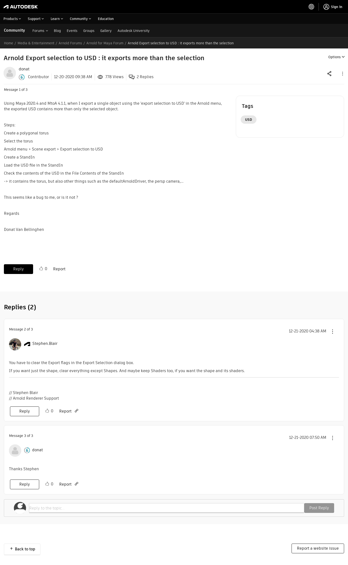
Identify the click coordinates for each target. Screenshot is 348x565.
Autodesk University (134, 30)
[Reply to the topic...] (166, 508)
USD (248, 119)
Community (14, 30)
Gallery (106, 30)
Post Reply (319, 508)
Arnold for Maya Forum (104, 43)
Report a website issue (318, 548)
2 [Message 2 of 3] (25, 329)
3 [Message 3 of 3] (25, 435)
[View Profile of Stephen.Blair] (44, 344)
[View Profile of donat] (24, 69)
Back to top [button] (25, 549)
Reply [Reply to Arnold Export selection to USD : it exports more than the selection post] (18, 269)
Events (72, 30)
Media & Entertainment (36, 43)
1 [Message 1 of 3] (19, 89)
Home (8, 43)
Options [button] (334, 57)
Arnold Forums (70, 43)
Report (59, 269)
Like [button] (41, 268)
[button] (342, 73)
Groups (88, 30)
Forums (38, 30)
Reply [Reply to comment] (24, 411)
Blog (57, 30)
